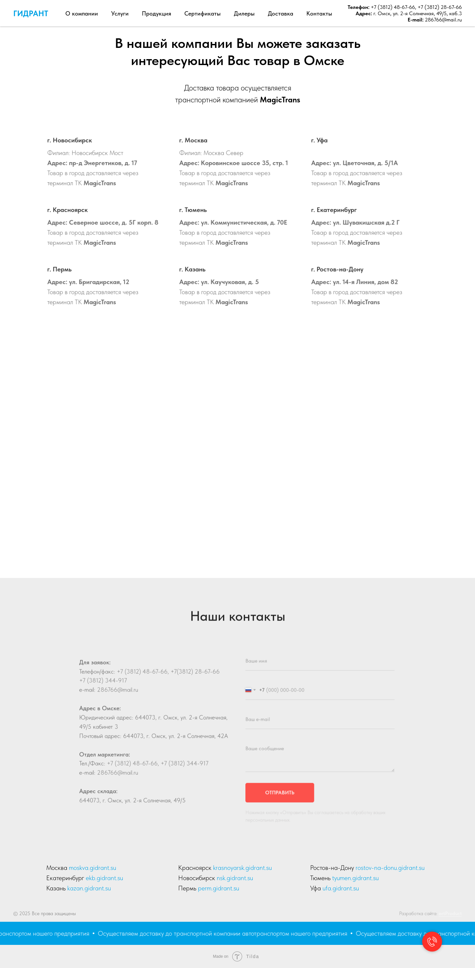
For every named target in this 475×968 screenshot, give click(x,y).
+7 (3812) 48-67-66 (392, 7)
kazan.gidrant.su (89, 888)
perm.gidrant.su (218, 888)
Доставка (280, 13)
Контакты (319, 13)
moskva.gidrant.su (92, 868)
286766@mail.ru (443, 20)
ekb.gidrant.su (104, 878)
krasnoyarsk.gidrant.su (242, 868)
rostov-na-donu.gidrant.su (390, 868)
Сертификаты (202, 13)
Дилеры (244, 13)
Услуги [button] (120, 13)
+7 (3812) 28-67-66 (440, 7)
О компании (81, 13)
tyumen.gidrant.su (355, 878)
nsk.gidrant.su (235, 878)
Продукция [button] (156, 13)
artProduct (450, 913)
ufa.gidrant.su (341, 888)
